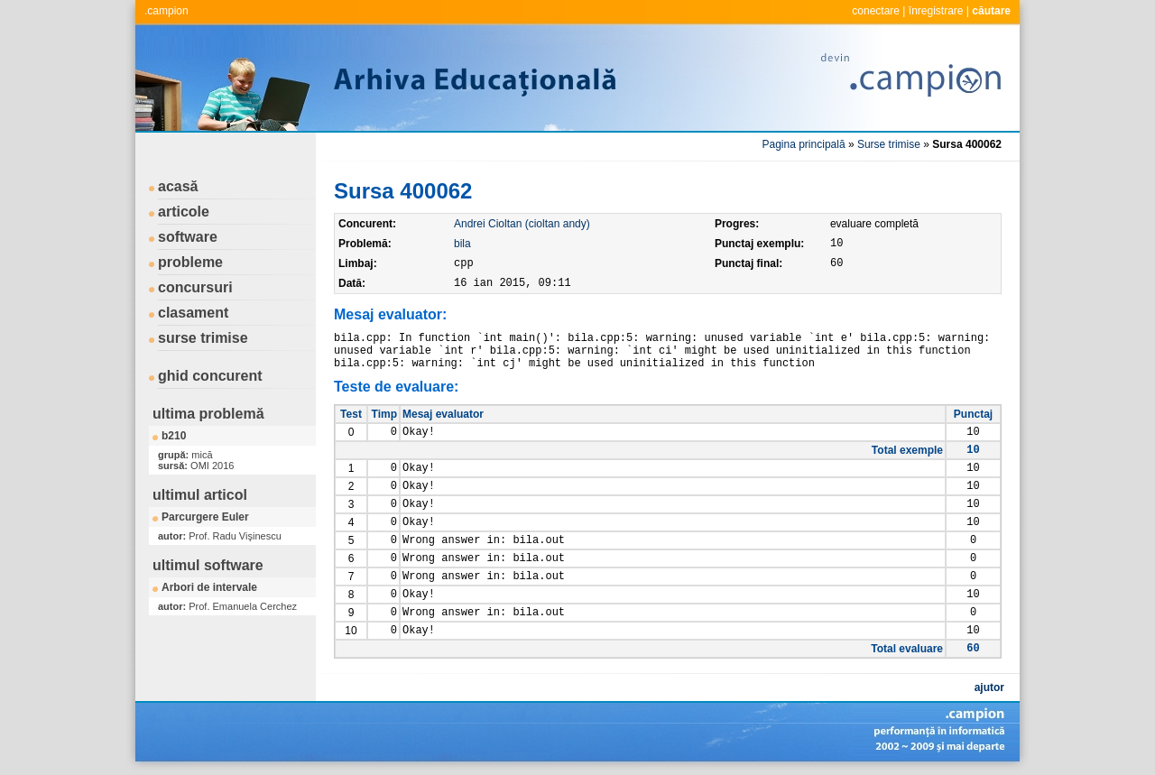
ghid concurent (210, 375)
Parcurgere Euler (205, 517)
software (187, 236)
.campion (166, 11)
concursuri (195, 287)
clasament (193, 312)
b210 (174, 435)
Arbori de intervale (209, 587)
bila (462, 243)
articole (183, 211)
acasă (178, 186)
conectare (876, 11)
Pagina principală (803, 144)
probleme (190, 262)
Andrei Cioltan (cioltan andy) (522, 223)
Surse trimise (888, 144)
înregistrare (936, 11)
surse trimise (203, 338)
